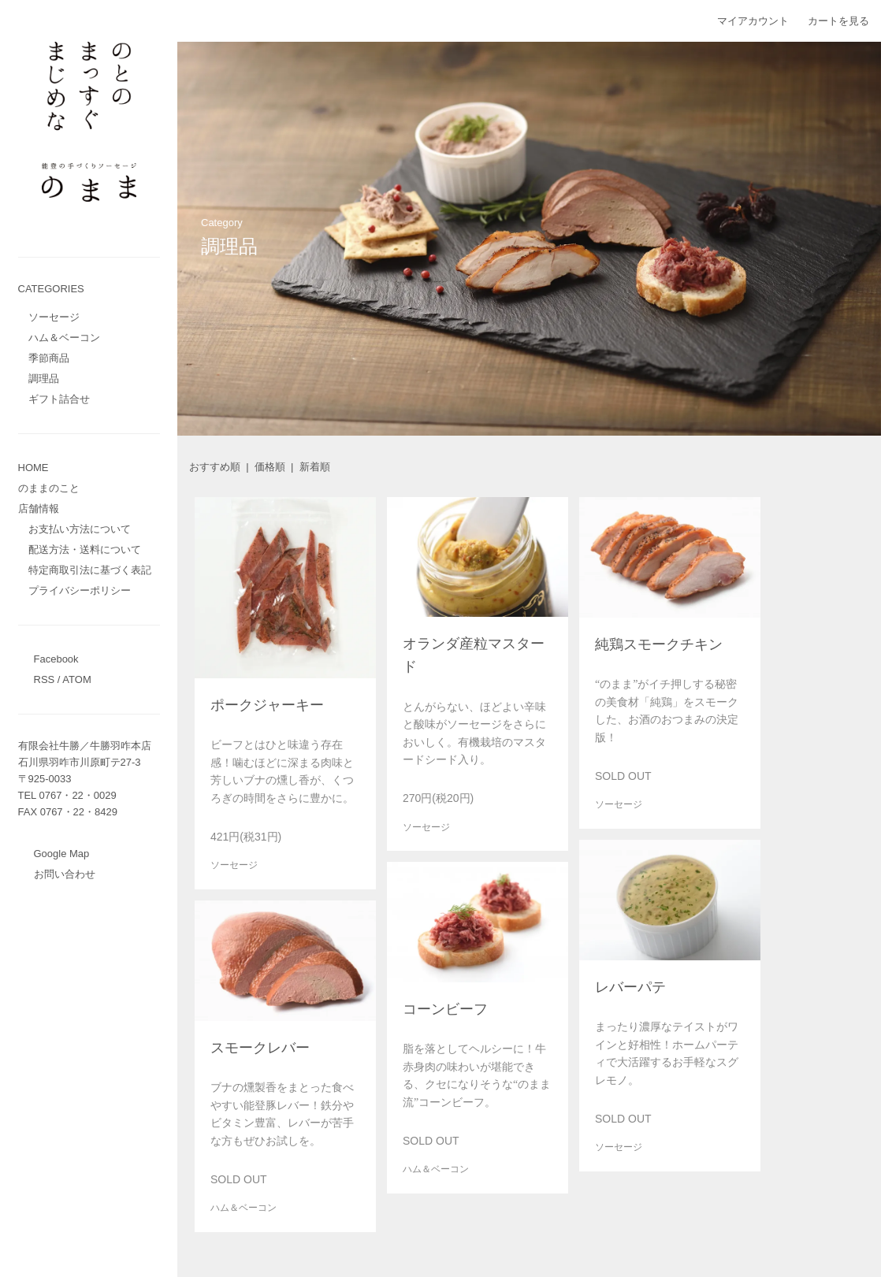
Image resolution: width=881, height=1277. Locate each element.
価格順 (270, 467)
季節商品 (48, 358)
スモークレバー (260, 1048)
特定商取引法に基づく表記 (89, 570)
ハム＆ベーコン (64, 337)
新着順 (314, 467)
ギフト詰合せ (59, 399)
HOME (33, 467)
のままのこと (49, 488)
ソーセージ (54, 317)
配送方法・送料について (84, 549)
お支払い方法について (79, 529)
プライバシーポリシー (79, 590)
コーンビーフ (445, 1009)
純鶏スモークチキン (659, 644)
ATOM (76, 679)
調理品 (43, 378)
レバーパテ (630, 987)
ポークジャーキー (267, 705)
